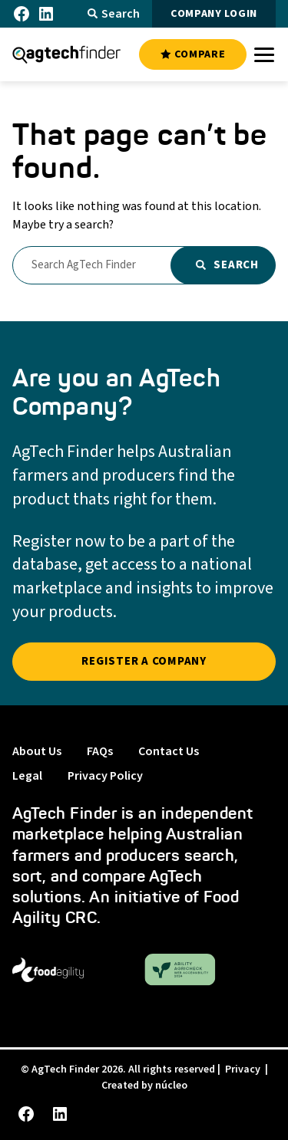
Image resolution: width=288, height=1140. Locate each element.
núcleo (171, 1085)
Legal (27, 775)
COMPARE (193, 54)
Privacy (243, 1069)
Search (114, 13)
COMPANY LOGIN (213, 13)
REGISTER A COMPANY (144, 661)
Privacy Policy (105, 775)
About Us (36, 751)
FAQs (100, 751)
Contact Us (168, 751)
